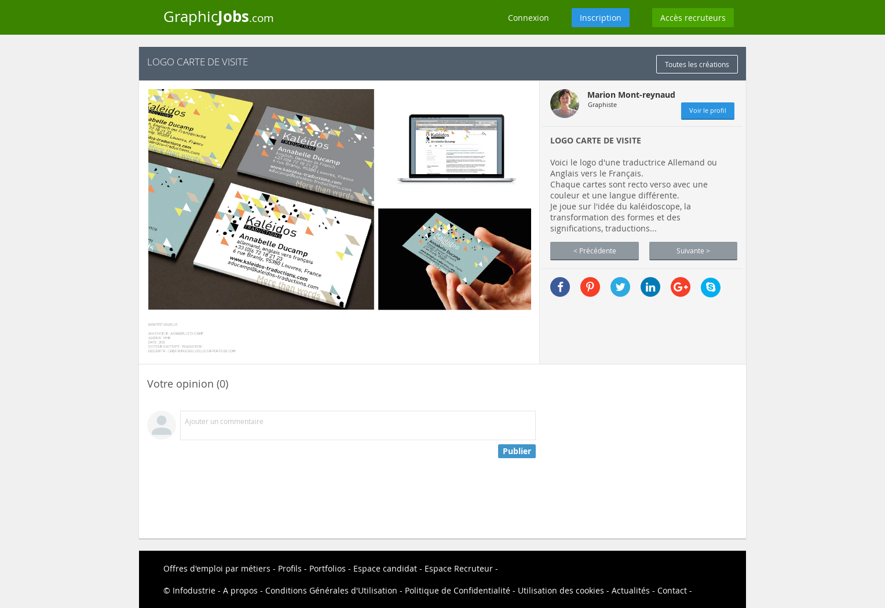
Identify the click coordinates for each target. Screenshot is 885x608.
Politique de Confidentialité (457, 590)
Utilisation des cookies (561, 590)
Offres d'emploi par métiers (216, 568)
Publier (517, 450)
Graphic (218, 16)
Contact (672, 590)
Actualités (631, 590)
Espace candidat (385, 568)
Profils (290, 568)
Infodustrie (194, 590)
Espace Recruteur (459, 568)
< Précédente (594, 250)
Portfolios (327, 568)
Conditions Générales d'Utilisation (331, 590)
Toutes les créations (697, 64)
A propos (240, 590)
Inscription (600, 17)
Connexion (528, 17)
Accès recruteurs (693, 17)
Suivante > (693, 250)
